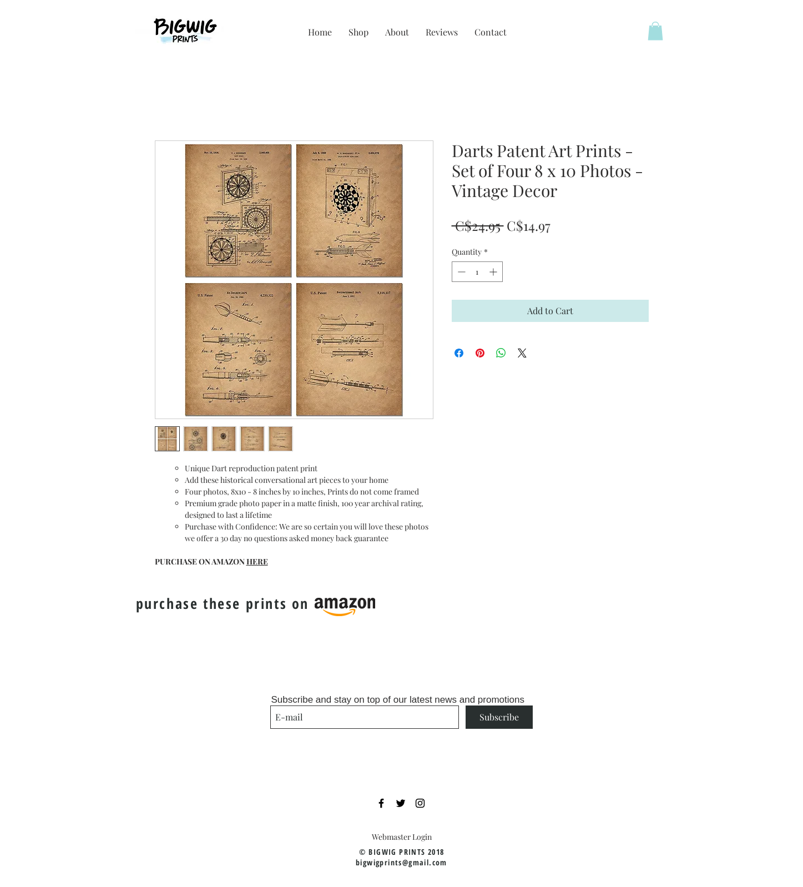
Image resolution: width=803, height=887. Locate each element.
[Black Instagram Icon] (420, 803)
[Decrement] (460, 271)
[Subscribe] (499, 717)
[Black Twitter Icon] (401, 803)
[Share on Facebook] (459, 353)
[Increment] (494, 271)
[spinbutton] (477, 271)
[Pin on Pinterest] (480, 353)
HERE (257, 561)
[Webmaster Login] (402, 836)
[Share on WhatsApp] (501, 353)
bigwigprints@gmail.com (401, 862)
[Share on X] (522, 353)
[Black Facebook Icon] (381, 803)
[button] (655, 31)
